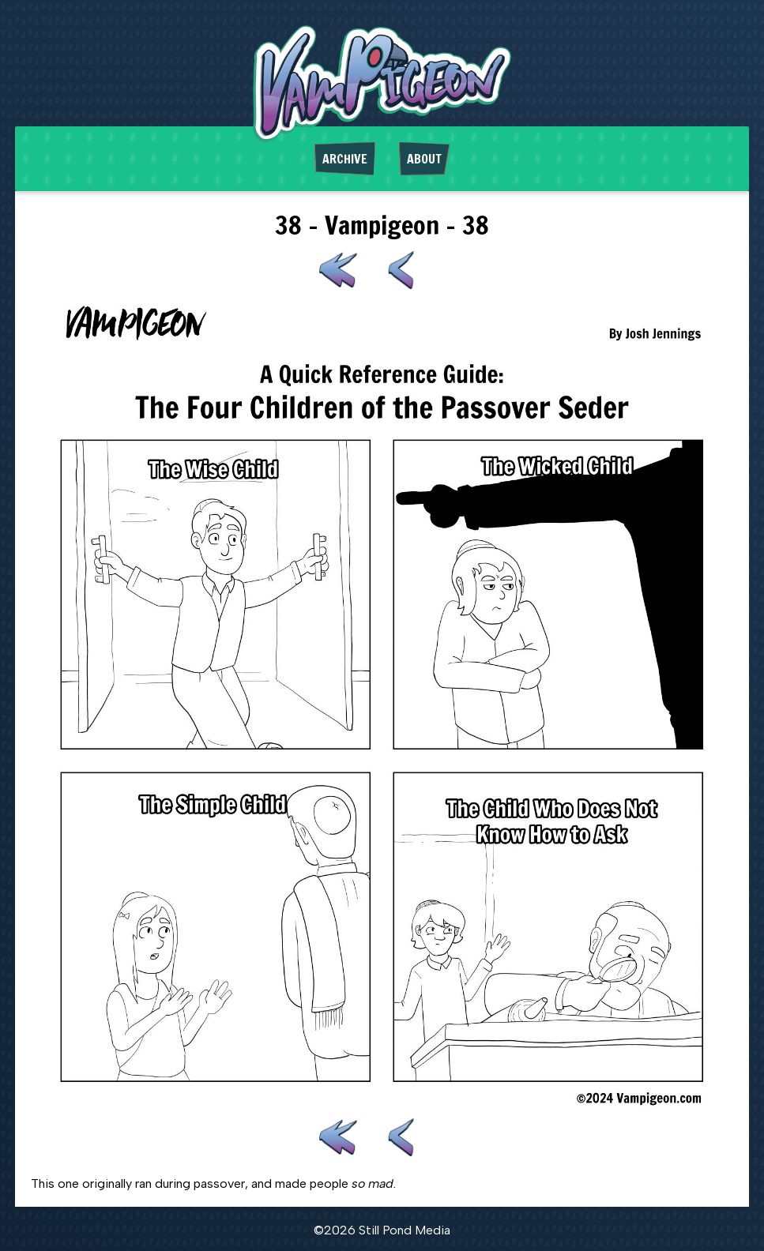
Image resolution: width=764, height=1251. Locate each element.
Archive (344, 158)
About (424, 158)
